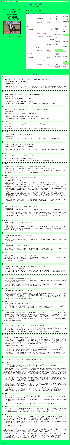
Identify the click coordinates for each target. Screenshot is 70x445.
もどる (3, 443)
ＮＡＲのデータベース (10, 359)
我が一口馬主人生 (10, 1)
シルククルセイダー (13, 433)
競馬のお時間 (3, 1)
